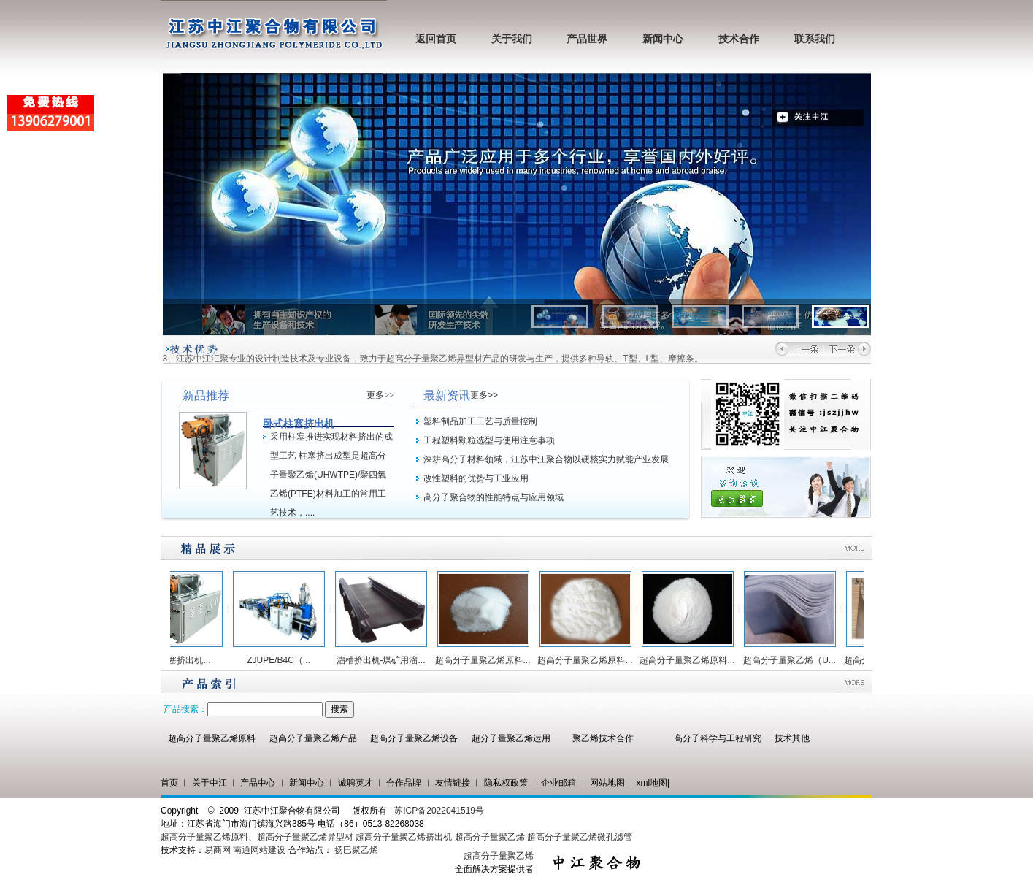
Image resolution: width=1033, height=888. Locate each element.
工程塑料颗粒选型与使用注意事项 (489, 440)
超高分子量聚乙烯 (490, 837)
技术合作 (738, 39)
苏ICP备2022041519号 (439, 810)
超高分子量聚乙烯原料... (486, 660)
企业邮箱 (558, 783)
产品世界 (587, 39)
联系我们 (814, 39)
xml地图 (651, 783)
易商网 (217, 850)
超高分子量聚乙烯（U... (794, 660)
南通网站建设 (259, 850)
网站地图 (607, 783)
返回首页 (435, 39)
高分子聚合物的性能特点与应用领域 (493, 497)
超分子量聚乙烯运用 (511, 738)
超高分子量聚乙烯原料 (212, 738)
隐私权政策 (506, 783)
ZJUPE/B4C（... (283, 660)
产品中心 (257, 783)
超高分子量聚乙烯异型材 (305, 837)
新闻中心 (662, 39)
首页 (169, 783)
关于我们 (511, 39)
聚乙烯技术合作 (603, 738)
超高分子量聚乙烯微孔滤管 (579, 837)
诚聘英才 (355, 783)
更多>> (380, 395)
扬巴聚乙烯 (356, 850)
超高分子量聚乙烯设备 (414, 738)
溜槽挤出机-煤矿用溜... (385, 660)
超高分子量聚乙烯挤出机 (405, 837)
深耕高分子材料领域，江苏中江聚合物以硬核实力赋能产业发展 (546, 459)
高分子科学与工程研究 (717, 738)
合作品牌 (403, 783)
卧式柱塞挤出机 (298, 423)
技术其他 (792, 738)
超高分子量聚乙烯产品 (313, 738)
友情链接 (452, 783)
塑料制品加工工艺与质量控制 (480, 421)
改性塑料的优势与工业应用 (476, 478)
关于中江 (209, 783)
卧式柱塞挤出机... (180, 660)
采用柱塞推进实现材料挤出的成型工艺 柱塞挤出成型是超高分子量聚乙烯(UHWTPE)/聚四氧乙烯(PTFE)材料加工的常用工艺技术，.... (331, 475)
